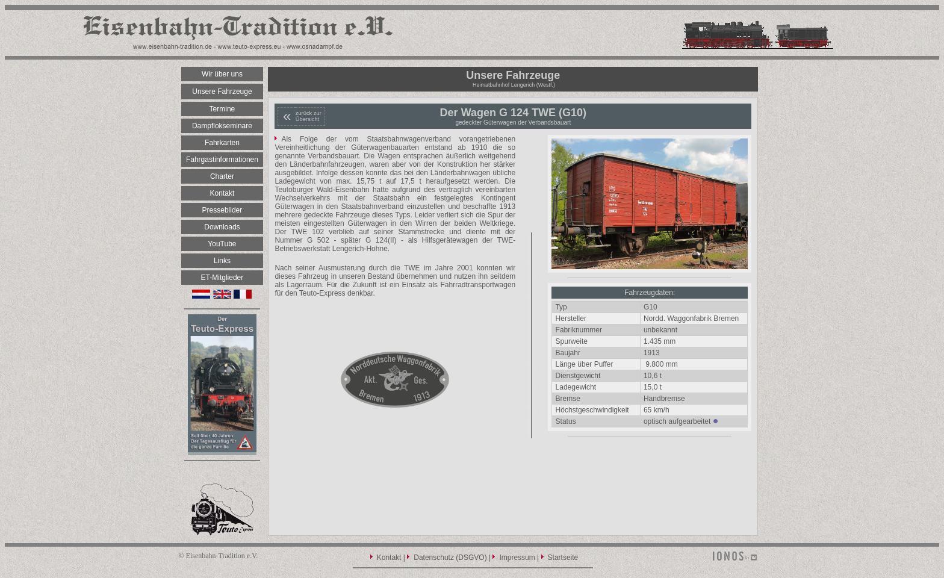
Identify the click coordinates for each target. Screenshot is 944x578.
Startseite (563, 557)
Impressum (517, 557)
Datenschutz (434, 557)
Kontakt (389, 557)
